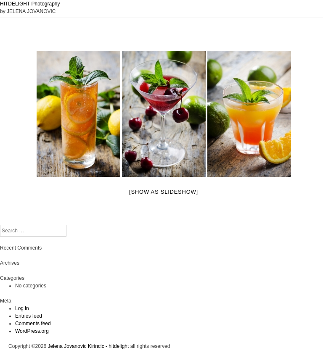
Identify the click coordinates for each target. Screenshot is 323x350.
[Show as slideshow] (163, 192)
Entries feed (28, 316)
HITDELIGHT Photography (30, 4)
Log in (22, 308)
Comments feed (33, 323)
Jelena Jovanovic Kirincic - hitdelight (88, 346)
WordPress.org (32, 331)
